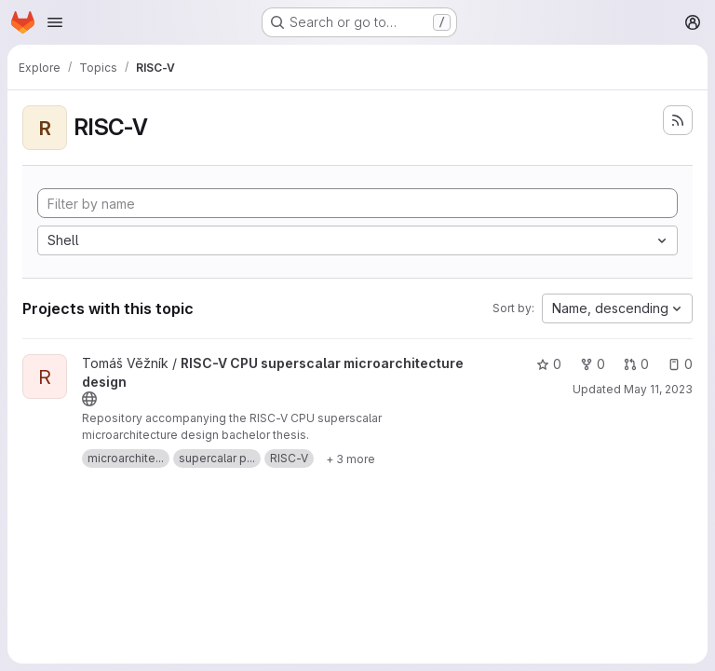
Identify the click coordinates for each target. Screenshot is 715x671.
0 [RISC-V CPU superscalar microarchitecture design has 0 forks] (592, 364)
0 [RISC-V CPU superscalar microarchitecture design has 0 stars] (548, 364)
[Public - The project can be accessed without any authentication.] (89, 398)
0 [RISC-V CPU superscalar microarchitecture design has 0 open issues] (680, 364)
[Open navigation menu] (55, 22)
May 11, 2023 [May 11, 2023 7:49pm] (658, 389)
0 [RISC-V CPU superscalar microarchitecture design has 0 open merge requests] (636, 364)
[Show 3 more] (350, 458)
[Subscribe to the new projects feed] (678, 120)
